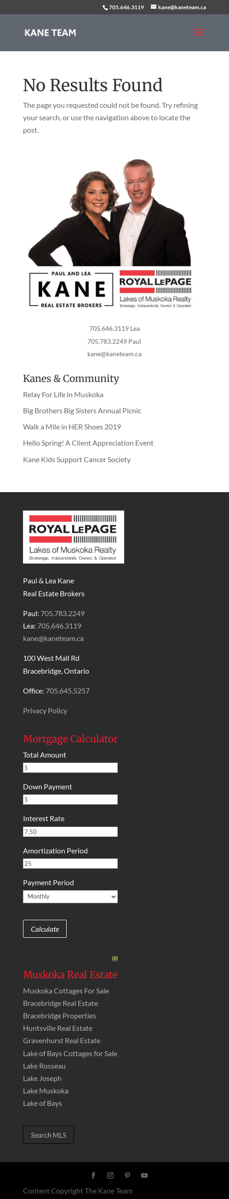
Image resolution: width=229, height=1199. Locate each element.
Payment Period (48, 882)
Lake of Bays (42, 1103)
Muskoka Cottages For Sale (66, 990)
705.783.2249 (62, 613)
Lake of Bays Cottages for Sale (70, 1053)
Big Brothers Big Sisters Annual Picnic (82, 410)
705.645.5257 (68, 690)
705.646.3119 (126, 7)
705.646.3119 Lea (114, 328)
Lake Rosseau (44, 1065)
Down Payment (47, 786)
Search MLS (48, 1134)
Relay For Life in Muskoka (63, 394)
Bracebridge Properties (59, 1015)
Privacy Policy (45, 710)
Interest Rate (43, 818)
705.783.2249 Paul (114, 341)
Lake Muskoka (46, 1090)
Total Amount (44, 754)
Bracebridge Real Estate (60, 1003)
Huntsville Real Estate (57, 1027)
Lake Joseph (42, 1078)
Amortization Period (55, 850)
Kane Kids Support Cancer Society (77, 459)
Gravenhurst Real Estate (61, 1040)
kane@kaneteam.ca (114, 354)
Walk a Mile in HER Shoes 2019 (72, 426)
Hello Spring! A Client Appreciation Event (88, 442)
